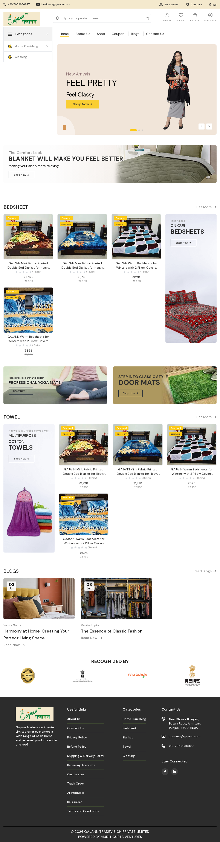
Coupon (118, 34)
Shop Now (21, 174)
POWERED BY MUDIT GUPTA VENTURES (110, 836)
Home (64, 34)
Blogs (135, 34)
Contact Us (155, 34)
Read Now (14, 645)
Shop (101, 34)
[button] (202, 127)
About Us (82, 34)
